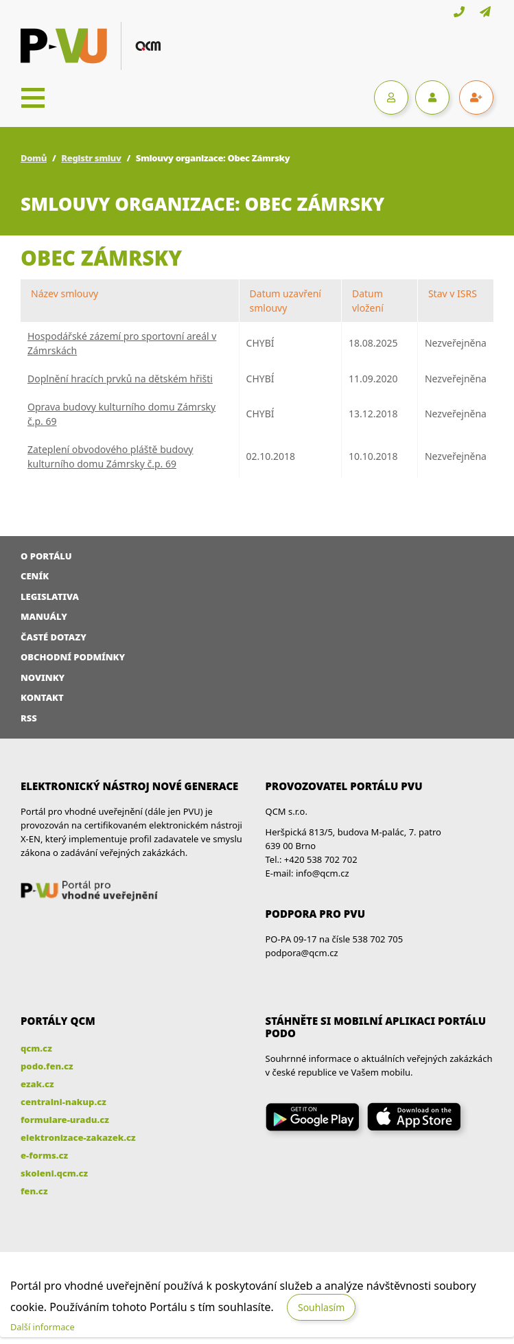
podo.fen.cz (47, 1066)
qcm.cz (36, 1048)
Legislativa (50, 596)
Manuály (44, 616)
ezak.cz (37, 1084)
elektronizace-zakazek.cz (78, 1137)
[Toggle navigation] (33, 97)
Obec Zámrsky (101, 258)
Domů (34, 158)
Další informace (42, 1327)
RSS (29, 718)
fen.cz (34, 1191)
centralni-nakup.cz (63, 1102)
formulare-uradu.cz (65, 1119)
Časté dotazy (53, 637)
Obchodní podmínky (73, 657)
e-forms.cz (44, 1155)
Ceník (35, 576)
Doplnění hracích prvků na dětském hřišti (120, 378)
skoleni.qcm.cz (54, 1173)
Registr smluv (91, 158)
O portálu (46, 556)
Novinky (43, 677)
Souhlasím (321, 1307)
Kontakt (42, 697)
